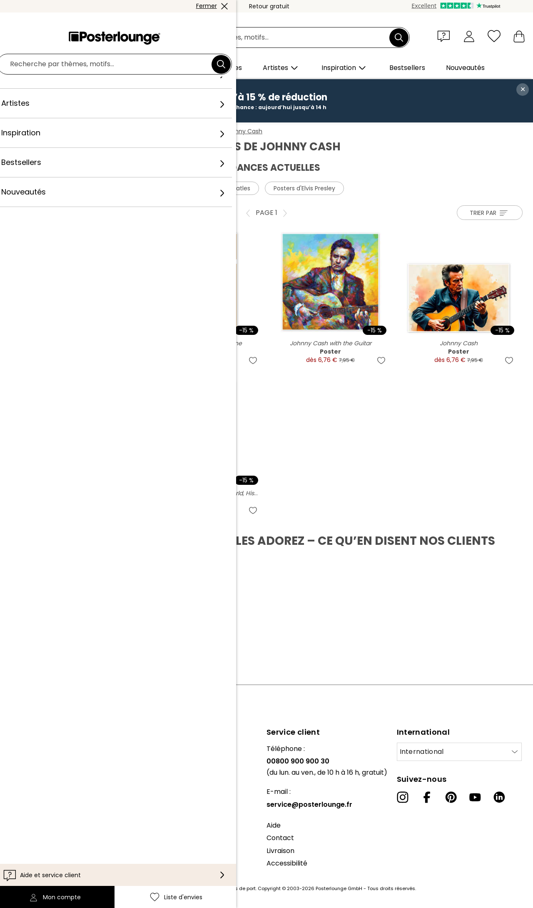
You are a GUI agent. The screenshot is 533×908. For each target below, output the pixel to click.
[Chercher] (399, 37)
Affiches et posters (125, 131)
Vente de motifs (32, 808)
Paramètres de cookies (44, 854)
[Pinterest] (451, 797)
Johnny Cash (243, 131)
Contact (280, 838)
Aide (273, 825)
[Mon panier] (519, 36)
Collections (24, 774)
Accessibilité (286, 863)
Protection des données (45, 841)
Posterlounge (34, 131)
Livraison (280, 851)
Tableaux (75, 131)
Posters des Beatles (222, 188)
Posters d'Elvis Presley (304, 188)
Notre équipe (27, 761)
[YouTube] (475, 797)
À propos (21, 748)
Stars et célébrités (188, 131)
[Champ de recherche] (275, 37)
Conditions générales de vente (56, 828)
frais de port (241, 888)
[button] (445, 35)
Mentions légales (33, 866)
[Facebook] (427, 797)
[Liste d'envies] (494, 36)
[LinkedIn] (499, 797)
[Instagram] (402, 797)
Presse (17, 795)
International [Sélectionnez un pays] (422, 751)
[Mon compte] (469, 36)
